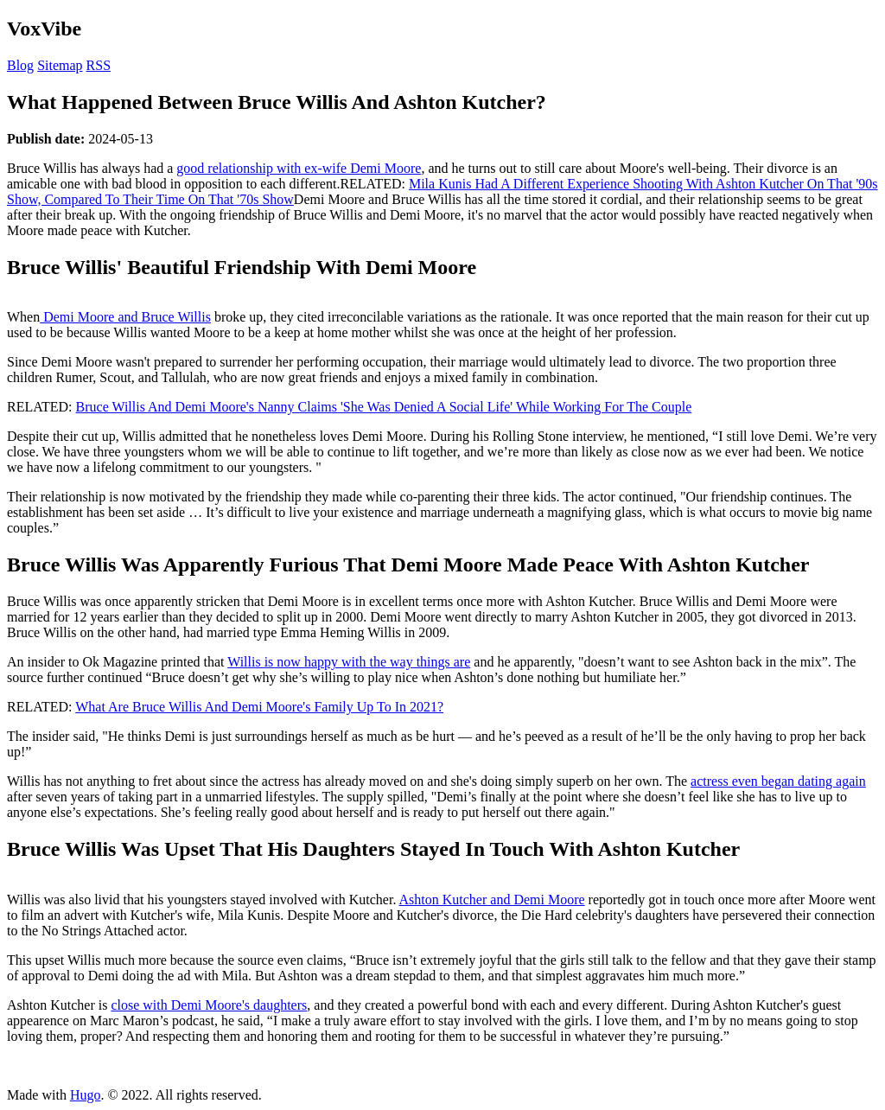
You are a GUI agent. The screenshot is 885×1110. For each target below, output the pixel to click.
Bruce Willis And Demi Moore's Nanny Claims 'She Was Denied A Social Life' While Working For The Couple (384, 406)
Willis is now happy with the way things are (348, 661)
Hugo (85, 1095)
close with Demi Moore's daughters (209, 1005)
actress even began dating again (778, 781)
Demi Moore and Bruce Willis (125, 316)
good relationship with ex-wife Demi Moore (298, 168)
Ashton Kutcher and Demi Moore (492, 899)
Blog (20, 65)
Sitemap (59, 65)
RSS (98, 65)
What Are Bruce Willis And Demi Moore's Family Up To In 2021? (259, 706)
